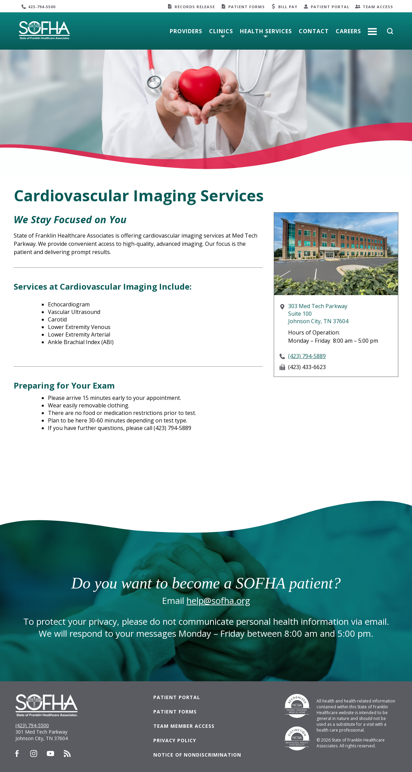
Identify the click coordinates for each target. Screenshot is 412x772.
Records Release (195, 6)
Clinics (221, 31)
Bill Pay (287, 6)
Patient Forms (246, 6)
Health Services (266, 31)
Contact (314, 31)
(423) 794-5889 (307, 356)
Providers (186, 31)
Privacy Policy (174, 740)
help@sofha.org (218, 601)
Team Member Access (184, 726)
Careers (348, 31)
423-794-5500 (41, 6)
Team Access (378, 6)
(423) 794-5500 (32, 725)
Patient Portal (330, 6)
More (372, 28)
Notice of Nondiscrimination (197, 754)
